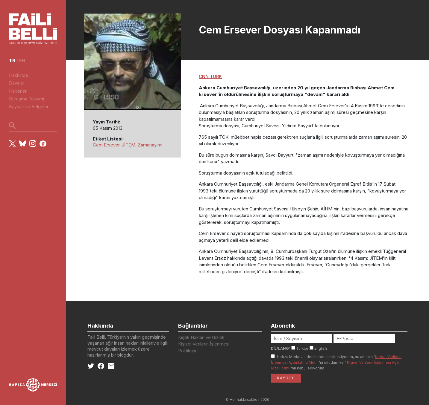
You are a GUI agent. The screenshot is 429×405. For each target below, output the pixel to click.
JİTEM (128, 145)
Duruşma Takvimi (26, 99)
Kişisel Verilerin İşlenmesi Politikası (203, 347)
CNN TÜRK (210, 76)
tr (12, 60)
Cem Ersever (106, 145)
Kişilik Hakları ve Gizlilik (201, 337)
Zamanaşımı (150, 145)
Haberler (18, 91)
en (22, 60)
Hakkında (18, 75)
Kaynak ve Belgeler (28, 106)
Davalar (16, 83)
